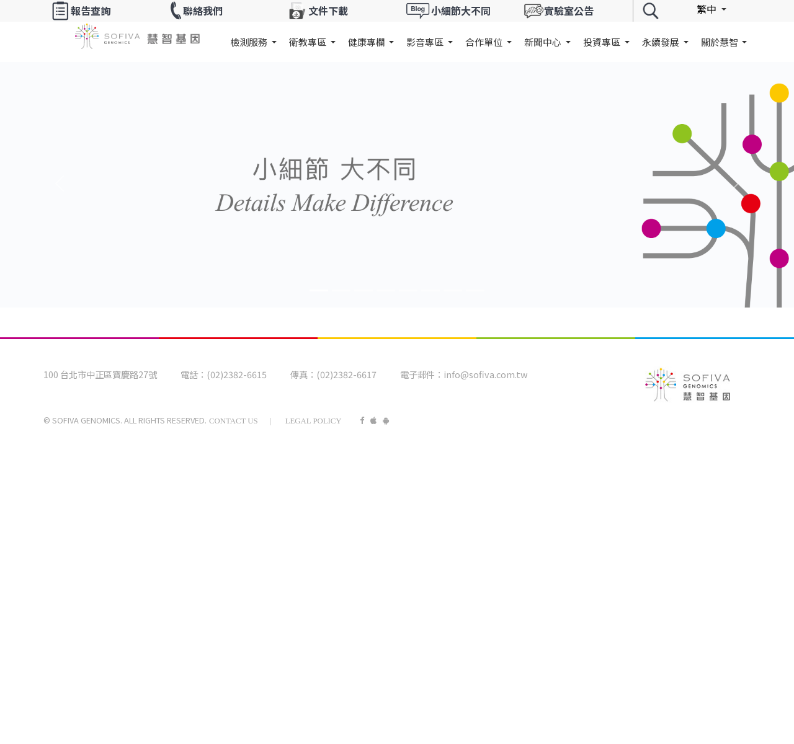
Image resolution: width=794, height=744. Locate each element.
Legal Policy (313, 421)
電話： (194, 374)
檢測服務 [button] (249, 41)
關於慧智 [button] (720, 41)
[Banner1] (341, 290)
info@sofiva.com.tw (486, 374)
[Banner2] (363, 290)
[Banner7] (475, 290)
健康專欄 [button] (367, 41)
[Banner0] (319, 290)
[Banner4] (408, 290)
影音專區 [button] (425, 41)
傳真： (303, 374)
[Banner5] (430, 290)
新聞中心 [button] (543, 41)
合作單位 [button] (484, 41)
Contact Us (233, 421)
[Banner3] (386, 290)
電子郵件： (422, 374)
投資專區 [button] (602, 41)
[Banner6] (453, 290)
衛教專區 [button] (308, 41)
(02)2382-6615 (237, 374)
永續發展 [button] (661, 41)
